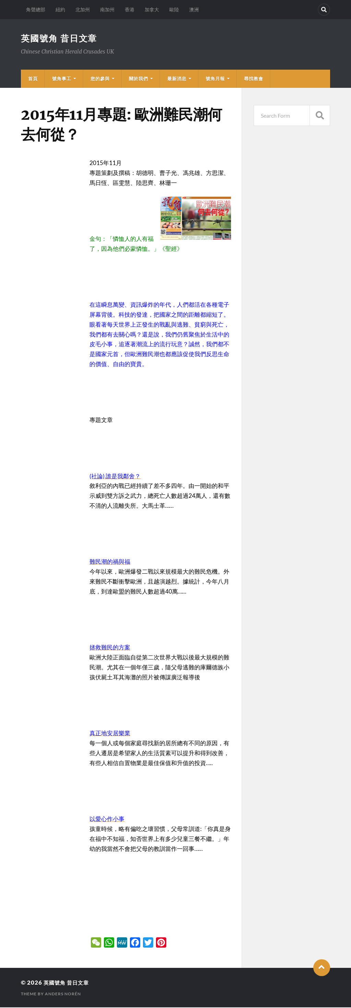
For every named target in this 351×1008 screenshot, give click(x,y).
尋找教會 (253, 79)
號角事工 (61, 79)
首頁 (33, 79)
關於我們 (138, 79)
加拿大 (152, 9)
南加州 (107, 9)
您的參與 (100, 79)
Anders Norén (63, 994)
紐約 (60, 9)
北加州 (82, 9)
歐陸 (174, 9)
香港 (129, 9)
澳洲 (194, 9)
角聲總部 (35, 9)
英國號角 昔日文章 (60, 38)
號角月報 (215, 79)
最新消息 (176, 79)
